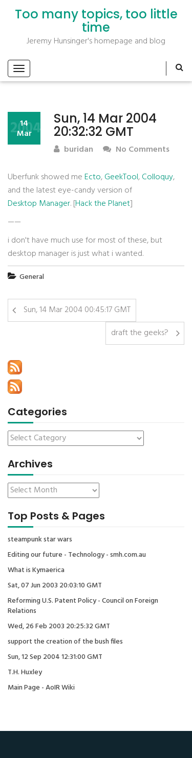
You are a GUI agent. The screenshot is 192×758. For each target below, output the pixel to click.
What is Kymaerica (36, 570)
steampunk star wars (40, 540)
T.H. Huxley (25, 673)
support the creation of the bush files (65, 642)
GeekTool (121, 177)
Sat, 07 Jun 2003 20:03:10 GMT (55, 586)
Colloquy (157, 177)
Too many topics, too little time (96, 21)
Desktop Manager (39, 203)
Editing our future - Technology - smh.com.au (77, 555)
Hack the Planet (102, 203)
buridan (73, 150)
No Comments (136, 150)
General (31, 277)
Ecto (92, 177)
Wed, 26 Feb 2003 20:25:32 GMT (59, 627)
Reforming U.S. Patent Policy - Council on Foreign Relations (83, 606)
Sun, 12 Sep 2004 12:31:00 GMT (55, 657)
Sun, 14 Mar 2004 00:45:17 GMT (77, 310)
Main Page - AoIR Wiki (41, 688)
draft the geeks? (139, 333)
